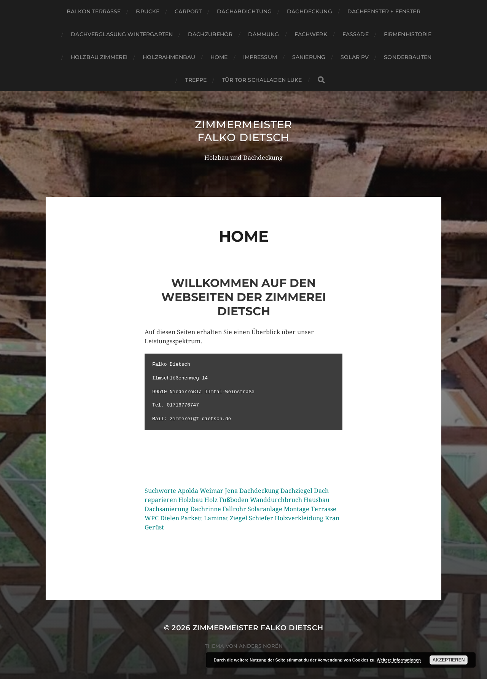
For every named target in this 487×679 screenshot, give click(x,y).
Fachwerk (310, 34)
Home (219, 57)
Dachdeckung (309, 11)
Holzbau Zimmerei (99, 57)
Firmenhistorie (407, 34)
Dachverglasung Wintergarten (122, 34)
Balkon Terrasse (94, 11)
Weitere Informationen (399, 660)
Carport (188, 11)
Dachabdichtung (244, 11)
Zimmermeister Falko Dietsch (243, 131)
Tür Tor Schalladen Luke (262, 80)
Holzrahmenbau (169, 57)
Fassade (355, 34)
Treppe (196, 80)
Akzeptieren (449, 660)
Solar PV (355, 57)
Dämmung (263, 34)
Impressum (260, 57)
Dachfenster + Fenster (383, 11)
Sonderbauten (407, 57)
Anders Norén (261, 646)
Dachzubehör (210, 34)
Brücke (147, 11)
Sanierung (308, 57)
